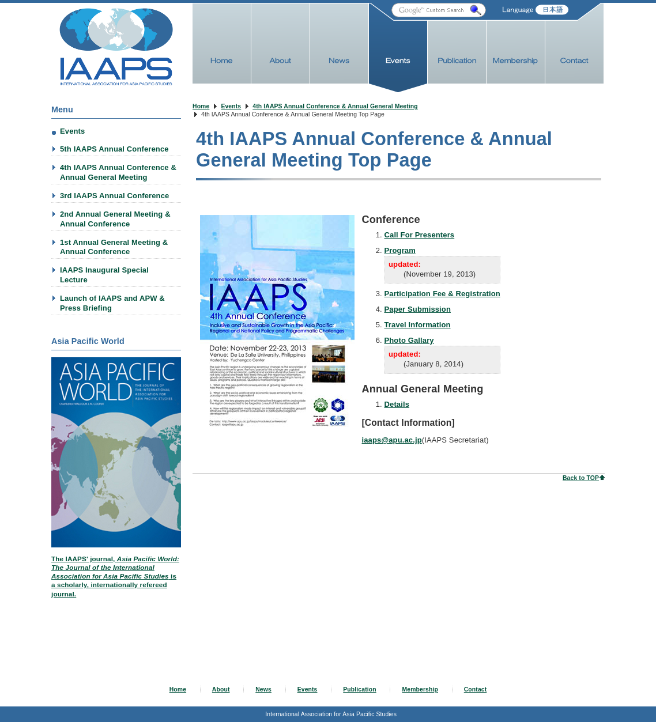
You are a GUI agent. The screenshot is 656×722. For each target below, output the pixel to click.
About (221, 689)
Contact (475, 689)
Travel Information (417, 310)
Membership (420, 689)
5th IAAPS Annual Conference (114, 149)
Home (201, 106)
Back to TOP (581, 463)
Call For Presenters (419, 220)
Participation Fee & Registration (442, 279)
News (263, 689)
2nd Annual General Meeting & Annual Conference (115, 219)
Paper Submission (417, 294)
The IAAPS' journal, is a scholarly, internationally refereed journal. (115, 576)
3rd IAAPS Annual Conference (114, 195)
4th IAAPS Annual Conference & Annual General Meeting (335, 106)
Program (400, 236)
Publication (359, 689)
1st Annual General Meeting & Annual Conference (114, 247)
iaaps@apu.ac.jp (392, 425)
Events (231, 106)
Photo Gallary (409, 326)
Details (397, 389)
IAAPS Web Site (116, 47)
